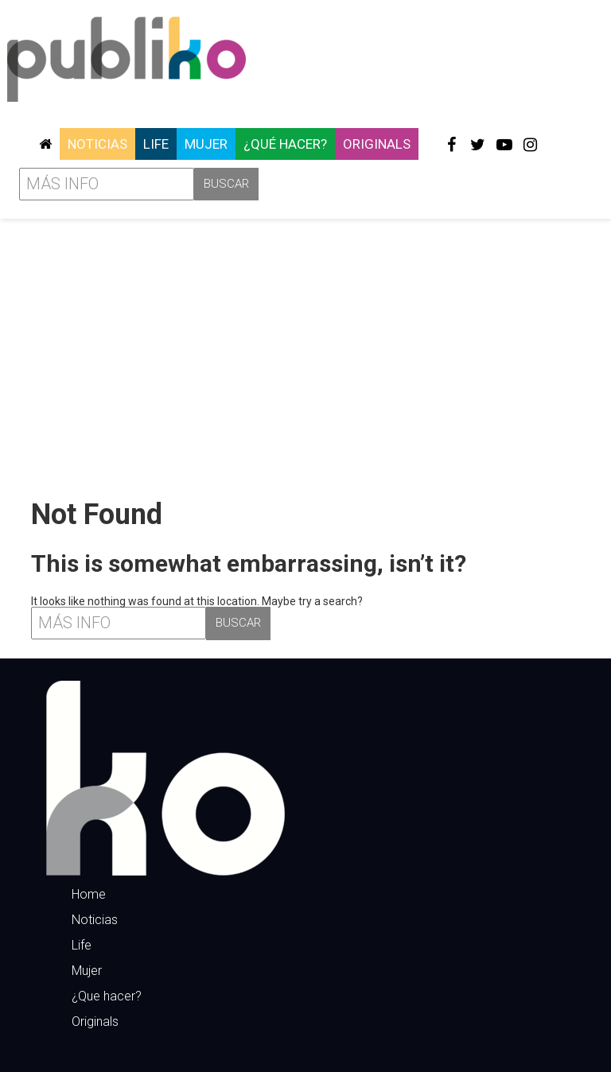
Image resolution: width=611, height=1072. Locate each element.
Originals (377, 144)
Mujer (206, 144)
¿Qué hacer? (285, 144)
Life (156, 144)
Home (89, 894)
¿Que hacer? (107, 996)
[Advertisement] (305, 352)
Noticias (97, 144)
